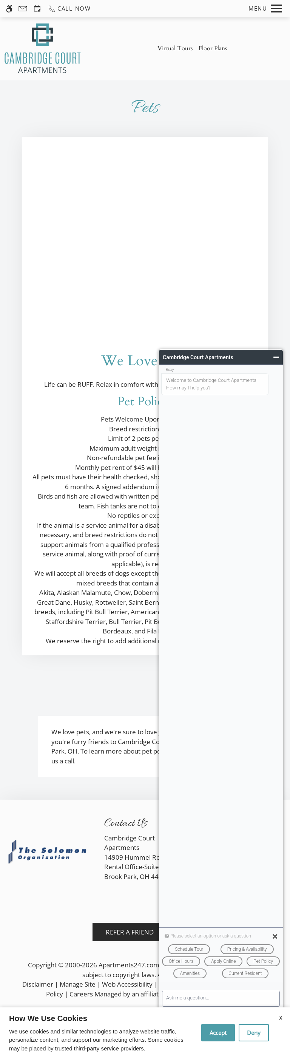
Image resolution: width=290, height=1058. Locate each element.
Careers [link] (81, 994)
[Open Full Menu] (265, 8)
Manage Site (78, 984)
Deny (254, 1032)
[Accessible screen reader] (9, 8)
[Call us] (69, 8)
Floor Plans (213, 48)
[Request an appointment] (37, 8)
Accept (218, 1032)
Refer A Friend (130, 932)
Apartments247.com (129, 965)
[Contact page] (23, 8)
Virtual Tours (175, 48)
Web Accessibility (127, 984)
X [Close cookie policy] (280, 1018)
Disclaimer (37, 984)
